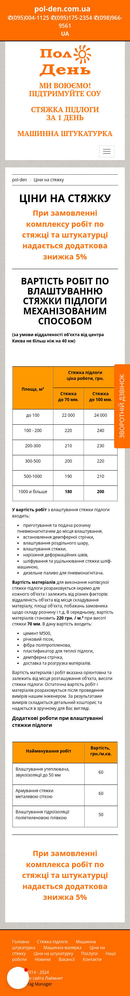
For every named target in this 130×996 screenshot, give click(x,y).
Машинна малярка (62, 948)
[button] (18, 978)
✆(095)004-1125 (28, 18)
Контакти (92, 959)
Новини (43, 959)
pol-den (19, 180)
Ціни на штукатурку (53, 953)
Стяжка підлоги (52, 942)
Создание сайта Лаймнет (37, 978)
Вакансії (67, 959)
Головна (20, 942)
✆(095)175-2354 (71, 18)
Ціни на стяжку (49, 180)
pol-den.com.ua (62, 9)
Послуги (89, 953)
